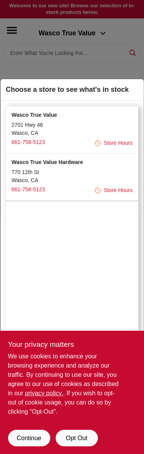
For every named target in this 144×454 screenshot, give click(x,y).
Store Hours (113, 143)
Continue (29, 438)
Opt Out (76, 438)
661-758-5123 (28, 142)
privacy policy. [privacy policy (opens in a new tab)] (44, 393)
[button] (72, 129)
